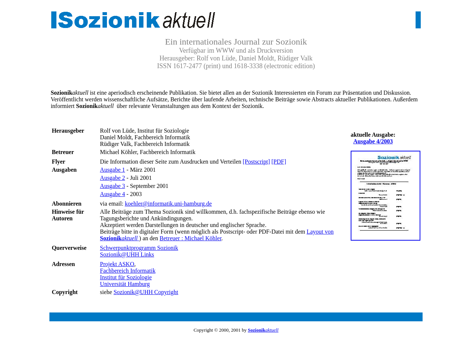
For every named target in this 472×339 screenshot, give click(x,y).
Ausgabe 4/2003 (373, 141)
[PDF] (278, 161)
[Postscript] (256, 161)
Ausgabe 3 (112, 186)
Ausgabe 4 (112, 194)
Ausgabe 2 (112, 178)
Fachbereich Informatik (128, 271)
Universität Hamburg (125, 284)
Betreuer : (191, 238)
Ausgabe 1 (112, 170)
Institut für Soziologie (126, 277)
